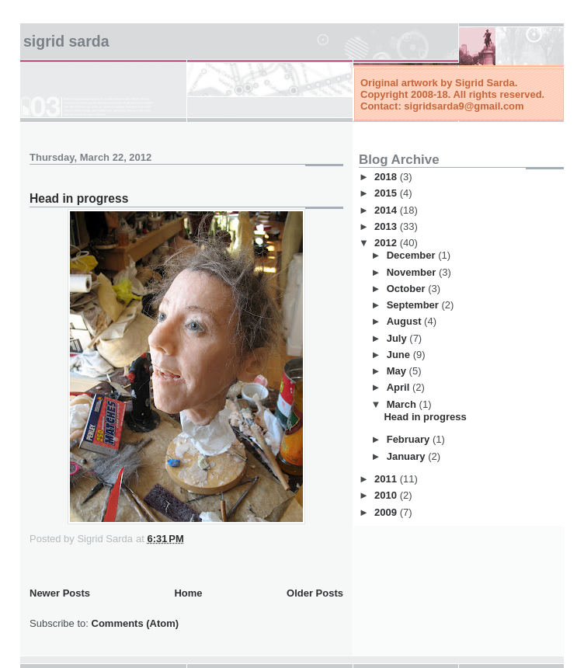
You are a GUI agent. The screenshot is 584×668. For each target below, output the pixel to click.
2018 (387, 177)
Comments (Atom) (135, 623)
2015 (387, 193)
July (398, 338)
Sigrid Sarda (66, 41)
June (400, 354)
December (412, 255)
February (410, 439)
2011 (387, 479)
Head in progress (79, 198)
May (398, 371)
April (399, 387)
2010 (387, 495)
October (407, 288)
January (407, 456)
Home (188, 593)
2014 (387, 210)
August (405, 321)
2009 (387, 512)
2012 (387, 243)
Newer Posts (60, 593)
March (403, 404)
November (413, 272)
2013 (387, 226)
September (414, 305)
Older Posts (315, 593)
